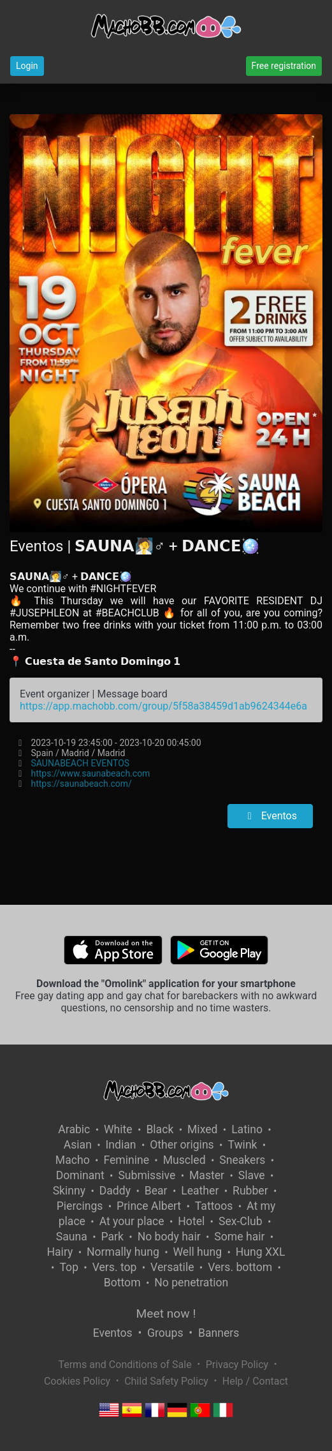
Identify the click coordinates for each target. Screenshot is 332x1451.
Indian (121, 1144)
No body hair (169, 1236)
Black (159, 1129)
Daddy (115, 1190)
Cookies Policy (77, 1381)
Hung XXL (260, 1252)
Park (112, 1236)
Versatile (172, 1267)
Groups (165, 1333)
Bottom (122, 1282)
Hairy (60, 1252)
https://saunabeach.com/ (81, 783)
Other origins (181, 1144)
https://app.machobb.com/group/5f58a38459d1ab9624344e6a (163, 706)
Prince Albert (149, 1206)
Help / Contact (255, 1381)
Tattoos (214, 1206)
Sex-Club (241, 1221)
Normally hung (123, 1252)
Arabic (74, 1129)
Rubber (250, 1190)
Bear (156, 1190)
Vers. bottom (240, 1267)
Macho (72, 1160)
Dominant (80, 1175)
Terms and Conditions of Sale (124, 1364)
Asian (78, 1144)
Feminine (126, 1160)
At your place (131, 1221)
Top (68, 1267)
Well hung (197, 1252)
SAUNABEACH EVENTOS (80, 763)
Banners (218, 1333)
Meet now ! (166, 1313)
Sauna (71, 1236)
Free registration (284, 66)
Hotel (191, 1221)
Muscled (184, 1160)
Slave (251, 1175)
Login (27, 66)
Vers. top (114, 1267)
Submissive (146, 1175)
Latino (247, 1129)
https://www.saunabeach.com (90, 773)
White (118, 1129)
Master (206, 1175)
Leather (200, 1190)
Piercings (80, 1206)
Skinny (69, 1190)
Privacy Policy (237, 1364)
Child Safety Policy (166, 1381)
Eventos (270, 816)
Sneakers (242, 1160)
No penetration (191, 1282)
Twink (242, 1144)
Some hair (239, 1236)
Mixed (202, 1129)
